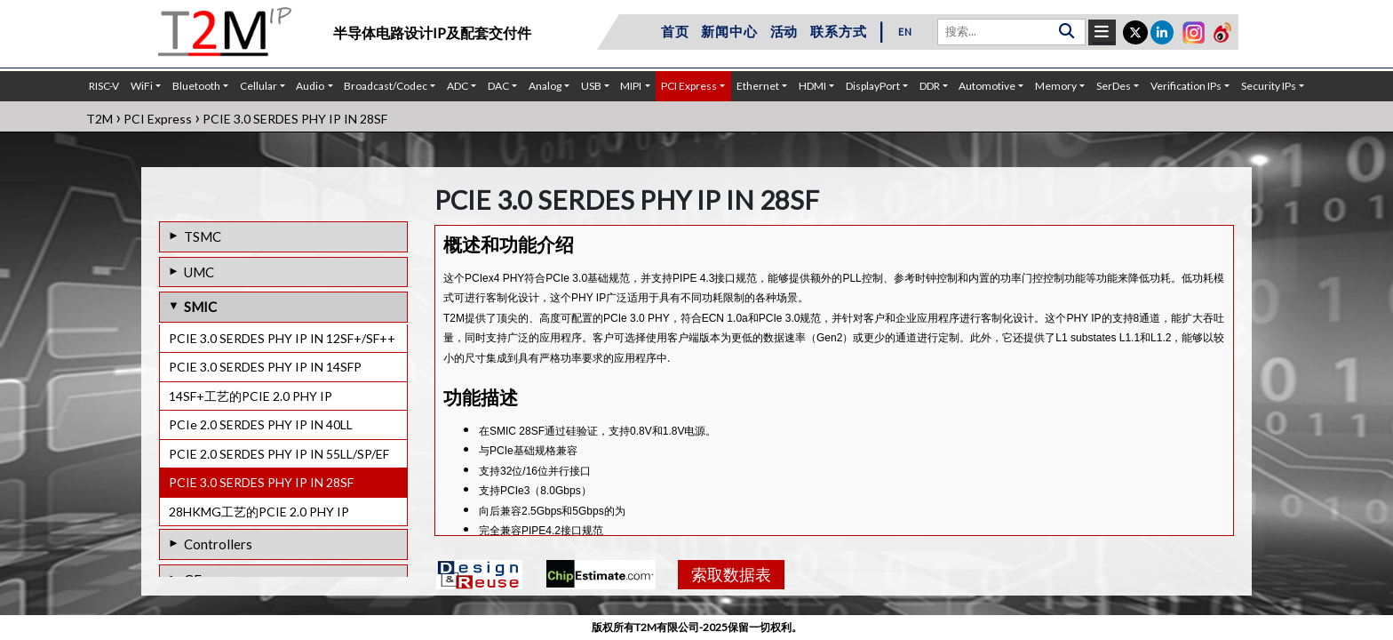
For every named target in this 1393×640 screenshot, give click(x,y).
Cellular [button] (258, 85)
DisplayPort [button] (873, 85)
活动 (784, 31)
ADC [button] (457, 85)
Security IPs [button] (1268, 85)
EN (905, 31)
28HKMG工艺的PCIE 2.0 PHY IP (259, 511)
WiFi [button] (142, 85)
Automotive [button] (987, 85)
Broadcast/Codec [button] (385, 85)
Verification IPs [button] (1186, 85)
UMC (199, 272)
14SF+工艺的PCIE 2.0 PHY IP (250, 396)
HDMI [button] (812, 85)
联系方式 (838, 31)
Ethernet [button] (757, 85)
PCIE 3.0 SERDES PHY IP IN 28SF (261, 482)
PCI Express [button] (689, 85)
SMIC (200, 307)
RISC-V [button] (104, 85)
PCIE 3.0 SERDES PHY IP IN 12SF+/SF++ (282, 338)
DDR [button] (929, 85)
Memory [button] (1056, 85)
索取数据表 (731, 574)
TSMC (202, 236)
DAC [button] (498, 85)
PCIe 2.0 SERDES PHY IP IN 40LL (261, 424)
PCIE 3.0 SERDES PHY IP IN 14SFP (265, 366)
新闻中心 (729, 31)
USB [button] (591, 85)
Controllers (218, 544)
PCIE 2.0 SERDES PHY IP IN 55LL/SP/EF (279, 453)
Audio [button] (310, 85)
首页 (675, 31)
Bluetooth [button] (196, 85)
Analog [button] (545, 85)
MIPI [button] (630, 85)
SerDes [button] (1113, 85)
